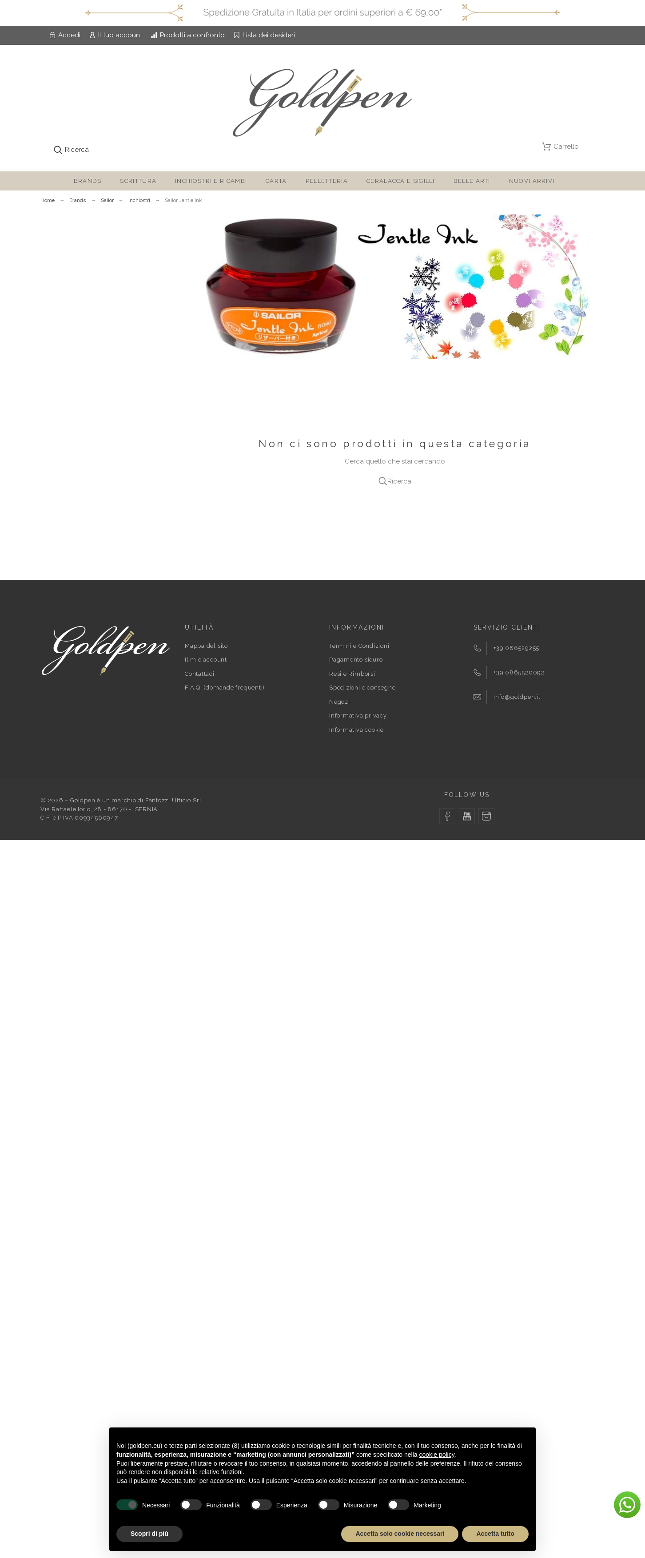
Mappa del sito (206, 645)
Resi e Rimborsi (352, 673)
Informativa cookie (356, 729)
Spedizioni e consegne (362, 687)
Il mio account (206, 659)
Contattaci (200, 673)
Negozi (339, 701)
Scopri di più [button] (149, 1533)
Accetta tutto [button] (495, 1533)
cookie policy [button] (436, 1454)
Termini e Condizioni (359, 645)
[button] (627, 1504)
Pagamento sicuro (355, 659)
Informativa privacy (358, 715)
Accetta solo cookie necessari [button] (399, 1533)
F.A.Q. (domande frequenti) (225, 687)
